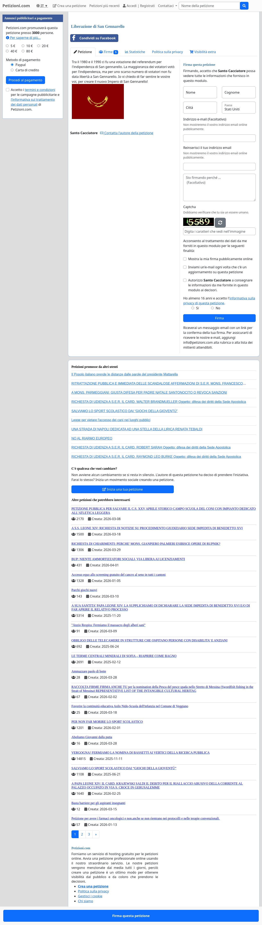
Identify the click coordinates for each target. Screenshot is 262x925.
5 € (13, 46)
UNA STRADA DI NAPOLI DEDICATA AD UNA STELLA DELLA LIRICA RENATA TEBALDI (136, 429)
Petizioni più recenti (104, 5)
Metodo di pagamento (23, 60)
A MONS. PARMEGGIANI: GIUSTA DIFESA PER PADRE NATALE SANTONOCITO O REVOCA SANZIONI (149, 392)
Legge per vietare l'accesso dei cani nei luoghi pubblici (110, 420)
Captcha (189, 207)
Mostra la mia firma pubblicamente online (220, 259)
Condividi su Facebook (93, 38)
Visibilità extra (203, 52)
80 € (29, 51)
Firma (219, 318)
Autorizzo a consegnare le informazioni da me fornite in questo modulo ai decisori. (220, 285)
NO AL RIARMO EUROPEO (91, 438)
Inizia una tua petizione (122, 489)
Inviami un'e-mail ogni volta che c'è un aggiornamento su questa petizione (217, 269)
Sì (197, 308)
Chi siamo (85, 901)
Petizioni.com (16, 5)
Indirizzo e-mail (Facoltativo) (204, 119)
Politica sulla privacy (167, 52)
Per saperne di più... (23, 37)
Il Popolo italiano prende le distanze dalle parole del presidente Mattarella (124, 374)
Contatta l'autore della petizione (126, 133)
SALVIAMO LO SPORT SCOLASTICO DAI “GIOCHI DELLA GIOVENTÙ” (124, 411)
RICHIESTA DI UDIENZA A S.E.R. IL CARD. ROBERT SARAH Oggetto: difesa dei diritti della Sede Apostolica (151, 447)
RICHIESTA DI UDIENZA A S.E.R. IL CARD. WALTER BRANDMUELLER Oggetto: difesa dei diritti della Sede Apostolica (158, 402)
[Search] (209, 6)
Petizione (83, 52)
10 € (29, 46)
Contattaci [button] (166, 5)
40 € (14, 51)
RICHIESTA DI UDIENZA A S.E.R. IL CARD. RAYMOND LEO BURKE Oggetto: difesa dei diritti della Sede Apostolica (156, 456)
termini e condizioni (40, 89)
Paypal (21, 64)
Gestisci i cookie (90, 896)
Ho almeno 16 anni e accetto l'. (219, 300)
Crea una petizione (69, 5)
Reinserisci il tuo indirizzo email (207, 147)
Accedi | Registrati (139, 5)
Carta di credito (27, 70)
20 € (45, 46)
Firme (108, 52)
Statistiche (135, 52)
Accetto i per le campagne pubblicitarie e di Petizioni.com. (35, 99)
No (218, 308)
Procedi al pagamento (25, 80)
